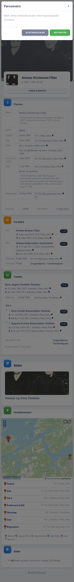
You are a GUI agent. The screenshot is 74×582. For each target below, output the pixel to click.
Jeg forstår (59, 33)
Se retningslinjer (35, 33)
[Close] (68, 6)
